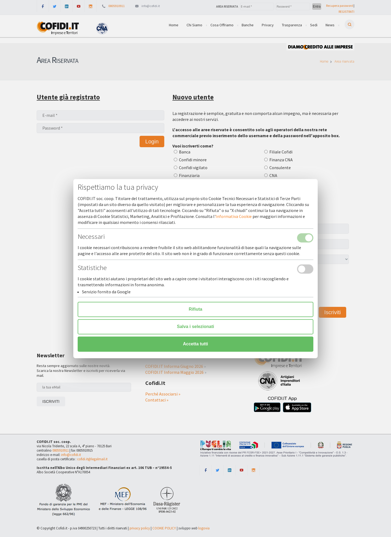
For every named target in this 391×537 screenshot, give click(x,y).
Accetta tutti (195, 344)
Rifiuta (195, 309)
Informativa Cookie (234, 216)
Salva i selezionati (195, 326)
